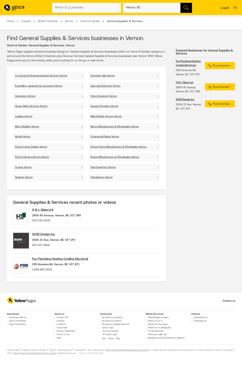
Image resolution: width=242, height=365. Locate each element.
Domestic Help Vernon (102, 76)
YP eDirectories (155, 331)
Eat (103, 338)
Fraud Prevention (17, 324)
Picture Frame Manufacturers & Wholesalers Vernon (118, 147)
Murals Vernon (22, 136)
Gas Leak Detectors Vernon (105, 86)
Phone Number (218, 66)
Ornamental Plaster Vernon (104, 136)
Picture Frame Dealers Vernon (31, 147)
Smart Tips (107, 328)
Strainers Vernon (24, 177)
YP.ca (51, 350)
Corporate (62, 328)
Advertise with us (17, 317)
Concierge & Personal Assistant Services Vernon (41, 76)
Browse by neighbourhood (115, 324)
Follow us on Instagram (159, 328)
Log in (225, 8)
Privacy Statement (66, 331)
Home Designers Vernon (103, 96)
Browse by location (112, 321)
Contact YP (62, 317)
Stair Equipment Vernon (103, 167)
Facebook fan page (157, 324)
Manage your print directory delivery (166, 338)
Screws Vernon (23, 167)
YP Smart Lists (109, 334)
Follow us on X (155, 321)
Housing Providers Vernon (104, 106)
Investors (61, 324)
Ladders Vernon (23, 116)
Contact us (228, 301)
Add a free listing (17, 321)
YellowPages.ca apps (158, 317)
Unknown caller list (157, 334)
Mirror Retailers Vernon (27, 126)
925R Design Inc (46, 236)
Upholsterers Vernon (101, 177)
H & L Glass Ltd (45, 210)
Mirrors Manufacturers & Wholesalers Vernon (114, 126)
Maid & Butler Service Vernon (106, 116)
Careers (60, 321)
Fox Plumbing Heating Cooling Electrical (63, 262)
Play (118, 338)
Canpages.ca (199, 321)
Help (59, 338)
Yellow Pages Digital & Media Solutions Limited (127, 350)
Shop (110, 338)
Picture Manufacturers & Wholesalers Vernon (114, 157)
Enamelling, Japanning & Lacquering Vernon (38, 86)
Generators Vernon (25, 96)
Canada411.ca (200, 317)
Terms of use (63, 334)
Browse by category (112, 317)
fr (235, 8)
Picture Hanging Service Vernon (32, 157)
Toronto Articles (110, 331)
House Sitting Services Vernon (31, 106)
